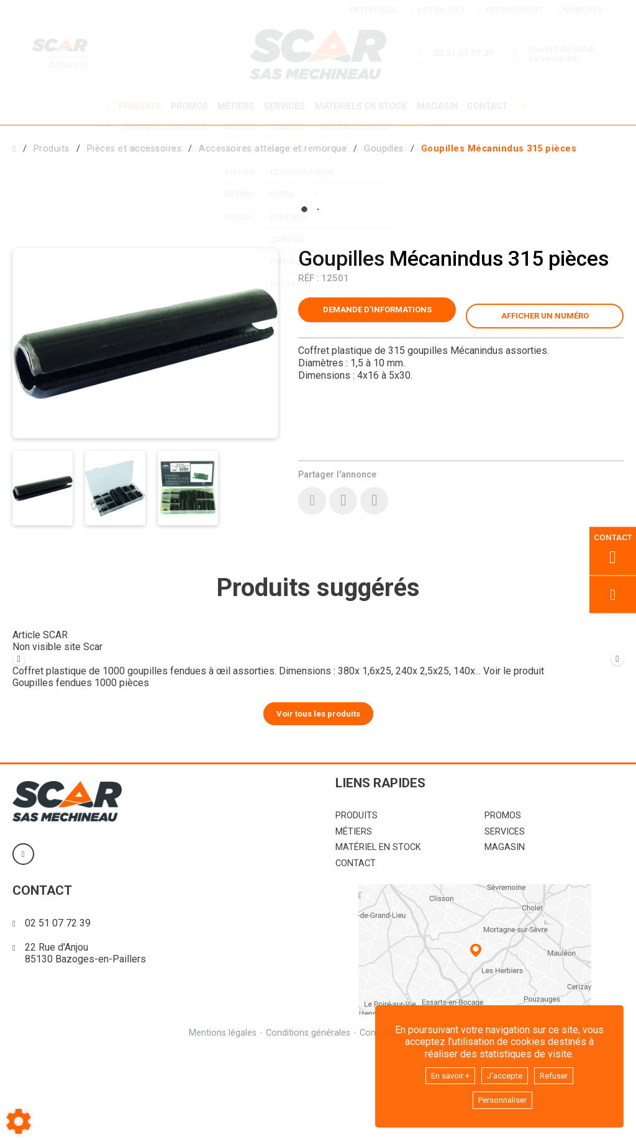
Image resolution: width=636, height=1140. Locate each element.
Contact (494, 106)
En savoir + (444, 1073)
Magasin (441, 106)
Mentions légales (221, 1120)
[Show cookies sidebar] (18, 1121)
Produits (133, 106)
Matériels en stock (363, 106)
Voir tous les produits (318, 801)
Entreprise (370, 9)
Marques (579, 9)
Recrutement (510, 9)
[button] (499, 147)
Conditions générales (307, 1120)
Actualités (438, 9)
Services (284, 106)
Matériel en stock (378, 935)
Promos (185, 106)
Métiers (234, 106)
